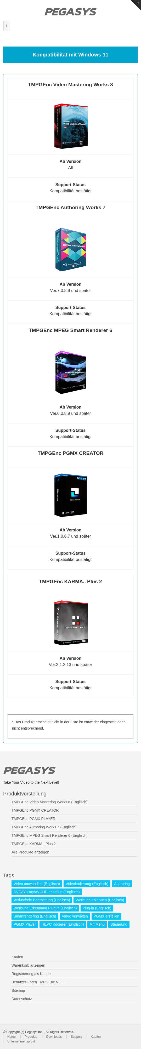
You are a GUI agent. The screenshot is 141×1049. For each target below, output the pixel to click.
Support (76, 1037)
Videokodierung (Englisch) (87, 884)
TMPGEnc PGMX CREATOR (35, 810)
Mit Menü (97, 924)
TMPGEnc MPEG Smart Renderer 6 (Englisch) (50, 835)
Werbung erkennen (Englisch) (100, 900)
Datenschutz (22, 999)
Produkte (31, 1037)
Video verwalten (75, 916)
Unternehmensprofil (21, 1041)
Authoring (122, 884)
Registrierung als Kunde (31, 974)
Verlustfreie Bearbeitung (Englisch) (42, 900)
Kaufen (17, 957)
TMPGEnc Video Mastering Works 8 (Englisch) (49, 802)
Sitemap (18, 990)
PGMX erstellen (106, 916)
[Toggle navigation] (6, 26)
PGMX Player (25, 924)
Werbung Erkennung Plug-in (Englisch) (45, 908)
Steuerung (118, 924)
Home (11, 1037)
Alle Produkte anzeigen (30, 852)
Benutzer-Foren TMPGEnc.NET (37, 982)
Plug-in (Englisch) (97, 908)
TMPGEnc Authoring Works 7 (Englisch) (44, 827)
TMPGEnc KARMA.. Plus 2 (34, 844)
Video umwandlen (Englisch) (37, 884)
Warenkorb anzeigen (28, 965)
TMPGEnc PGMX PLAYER (33, 819)
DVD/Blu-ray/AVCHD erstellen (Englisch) (47, 892)
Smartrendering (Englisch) (35, 916)
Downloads (54, 1037)
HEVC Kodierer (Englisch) (63, 924)
